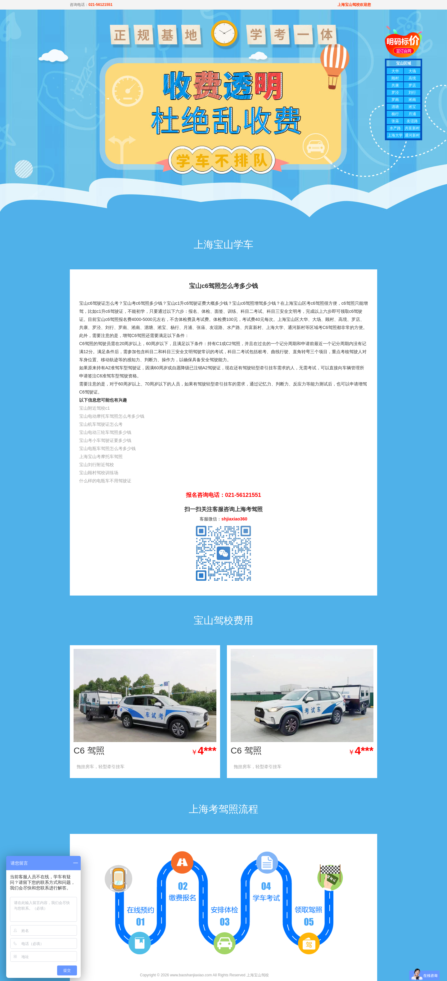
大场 (412, 71)
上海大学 (395, 135)
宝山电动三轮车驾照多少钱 (105, 432)
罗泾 (395, 92)
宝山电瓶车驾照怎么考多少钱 (107, 448)
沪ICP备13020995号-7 (288, 975)
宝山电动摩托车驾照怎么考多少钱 (111, 416)
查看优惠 (195, 767)
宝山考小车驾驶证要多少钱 (105, 440)
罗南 (395, 99)
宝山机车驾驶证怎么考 (101, 424)
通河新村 (412, 135)
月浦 (412, 114)
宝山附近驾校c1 (94, 408)
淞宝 (412, 107)
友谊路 (412, 121)
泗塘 (395, 107)
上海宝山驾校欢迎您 (354, 4)
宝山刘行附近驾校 (96, 464)
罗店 (412, 85)
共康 (395, 85)
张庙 (395, 121)
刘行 (412, 92)
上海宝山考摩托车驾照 (101, 456)
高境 (412, 78)
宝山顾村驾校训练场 (98, 472)
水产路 (395, 128)
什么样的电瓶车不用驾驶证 (105, 480)
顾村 (395, 78)
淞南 (412, 99)
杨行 (395, 114)
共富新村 (412, 128)
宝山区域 (403, 63)
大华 (395, 71)
